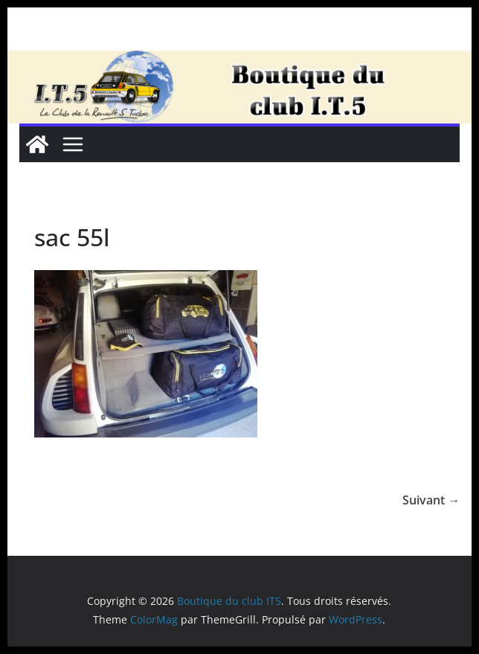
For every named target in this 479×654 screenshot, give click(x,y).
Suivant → (431, 500)
